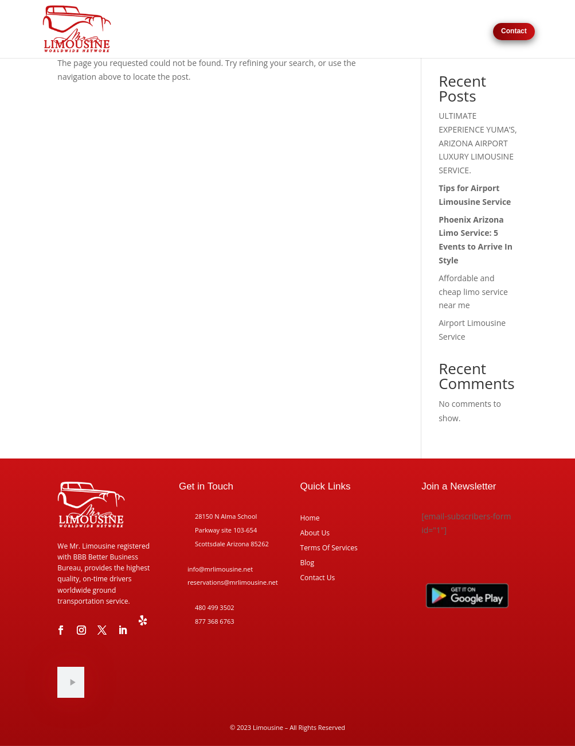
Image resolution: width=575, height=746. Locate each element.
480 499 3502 (214, 607)
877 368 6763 (214, 621)
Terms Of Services (329, 548)
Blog (307, 563)
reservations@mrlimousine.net (232, 582)
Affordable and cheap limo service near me (473, 292)
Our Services (314, 31)
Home (277, 31)
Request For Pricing (385, 31)
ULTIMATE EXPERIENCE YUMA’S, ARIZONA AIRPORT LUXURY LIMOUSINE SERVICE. (478, 143)
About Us (439, 31)
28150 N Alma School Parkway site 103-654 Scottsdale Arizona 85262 (232, 530)
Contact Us (317, 578)
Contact (514, 31)
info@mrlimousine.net (220, 569)
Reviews (473, 31)
